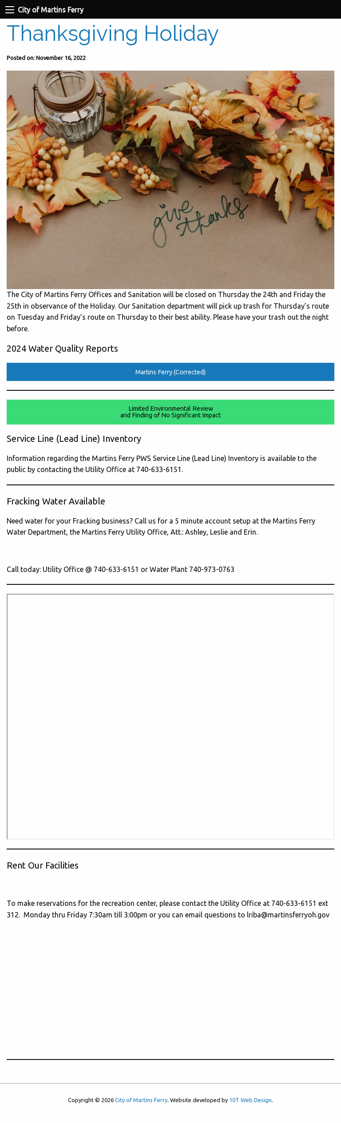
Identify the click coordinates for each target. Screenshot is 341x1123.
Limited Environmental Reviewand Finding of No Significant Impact (170, 411)
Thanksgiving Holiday (113, 33)
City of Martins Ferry (141, 1100)
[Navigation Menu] (9, 9)
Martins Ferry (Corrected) (170, 372)
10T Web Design (250, 1100)
